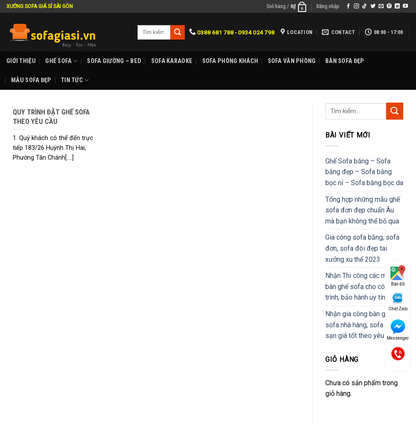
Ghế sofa (61, 61)
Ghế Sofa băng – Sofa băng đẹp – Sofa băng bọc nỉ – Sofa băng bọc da (364, 172)
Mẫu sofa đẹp (31, 80)
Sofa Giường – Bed (114, 61)
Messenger (398, 330)
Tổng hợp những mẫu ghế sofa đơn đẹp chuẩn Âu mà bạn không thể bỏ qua (362, 210)
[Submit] (394, 111)
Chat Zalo (397, 301)
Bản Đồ (397, 275)
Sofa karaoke (171, 61)
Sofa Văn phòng (292, 61)
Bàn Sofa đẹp (344, 61)
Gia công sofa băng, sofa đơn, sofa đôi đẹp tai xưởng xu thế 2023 (362, 248)
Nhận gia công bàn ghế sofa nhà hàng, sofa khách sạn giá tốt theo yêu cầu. (363, 325)
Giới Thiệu (21, 61)
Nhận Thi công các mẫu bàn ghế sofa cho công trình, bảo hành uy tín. (359, 286)
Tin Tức (75, 80)
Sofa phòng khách (230, 61)
